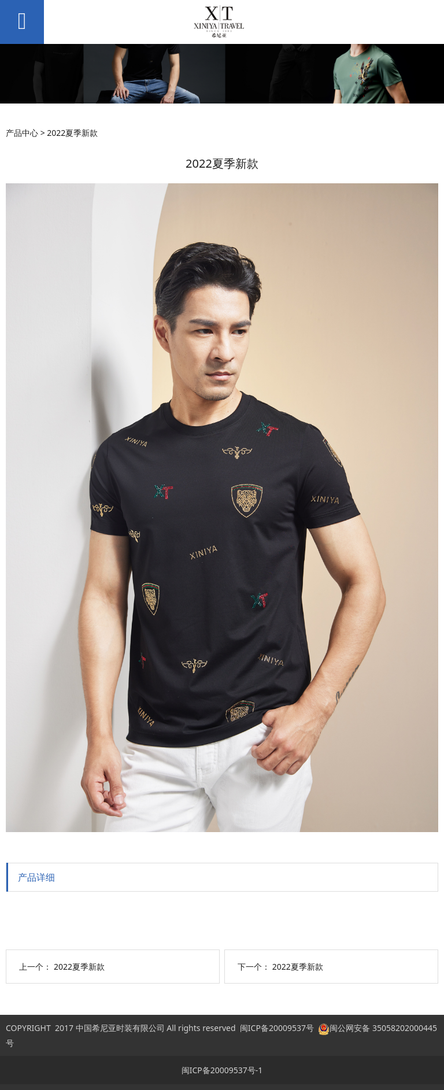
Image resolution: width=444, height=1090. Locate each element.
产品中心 (22, 132)
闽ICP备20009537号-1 (222, 1070)
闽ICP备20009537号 (277, 1027)
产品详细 (36, 877)
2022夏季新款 (79, 966)
